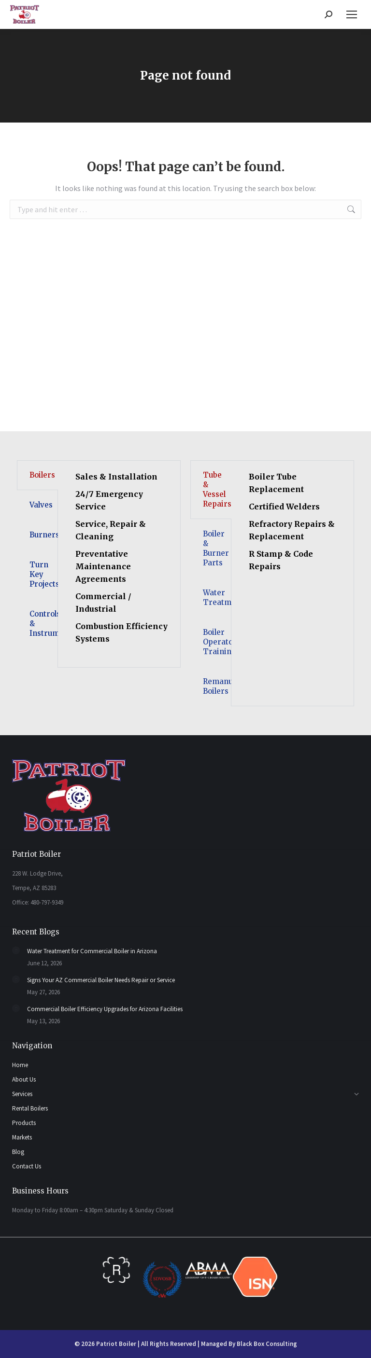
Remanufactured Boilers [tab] (217, 686)
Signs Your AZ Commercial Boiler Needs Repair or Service (101, 980)
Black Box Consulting (267, 1344)
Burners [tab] (43, 534)
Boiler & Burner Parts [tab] (216, 548)
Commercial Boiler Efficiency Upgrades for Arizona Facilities (105, 1009)
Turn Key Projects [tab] (43, 574)
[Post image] (16, 950)
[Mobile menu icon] (351, 14)
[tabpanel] (119, 564)
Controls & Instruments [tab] (43, 623)
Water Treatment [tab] (217, 597)
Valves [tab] (41, 504)
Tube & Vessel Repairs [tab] (217, 489)
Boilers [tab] (42, 475)
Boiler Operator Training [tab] (217, 642)
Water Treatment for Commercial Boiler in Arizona (92, 951)
